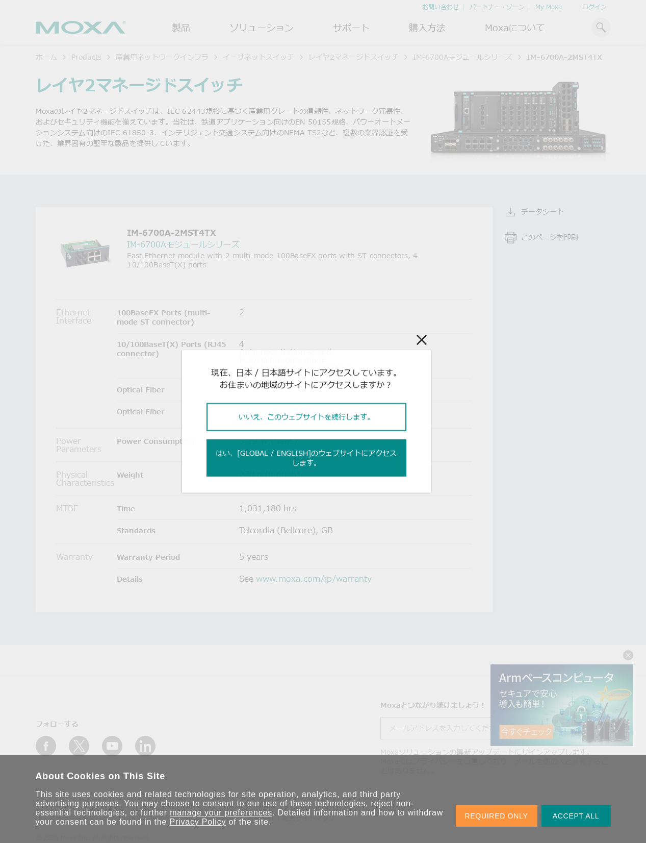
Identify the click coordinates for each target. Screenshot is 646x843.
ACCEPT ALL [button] (576, 816)
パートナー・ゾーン (497, 7)
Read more (269, 413)
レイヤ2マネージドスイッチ (353, 57)
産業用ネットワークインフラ (162, 57)
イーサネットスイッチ (258, 57)
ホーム (46, 57)
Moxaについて (515, 27)
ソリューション (261, 27)
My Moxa (548, 7)
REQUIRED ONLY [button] (496, 816)
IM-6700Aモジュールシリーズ (462, 57)
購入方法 (427, 27)
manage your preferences (221, 812)
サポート (351, 27)
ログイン (594, 7)
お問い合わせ (440, 7)
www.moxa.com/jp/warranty (314, 579)
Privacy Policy (198, 821)
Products (86, 57)
